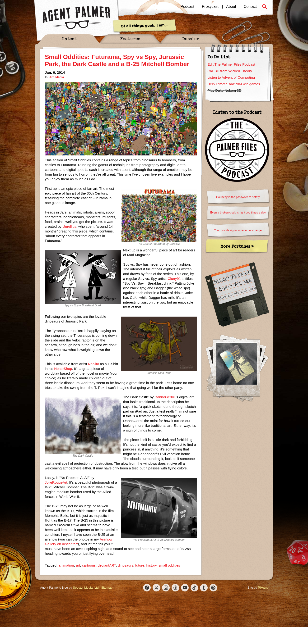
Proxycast (210, 7)
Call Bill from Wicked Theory (229, 71)
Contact (250, 7)
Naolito (93, 364)
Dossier (190, 38)
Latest (69, 38)
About (231, 7)
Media (59, 77)
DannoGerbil (165, 397)
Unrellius (69, 226)
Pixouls (263, 587)
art (78, 565)
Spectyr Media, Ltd (85, 587)
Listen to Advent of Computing (231, 77)
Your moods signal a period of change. (238, 230)
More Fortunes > (237, 246)
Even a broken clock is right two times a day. (238, 212)
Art (51, 77)
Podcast (187, 7)
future (139, 565)
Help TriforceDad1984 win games (233, 84)
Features (130, 38)
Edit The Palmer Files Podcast (231, 64)
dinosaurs (125, 565)
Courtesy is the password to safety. (238, 197)
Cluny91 (174, 279)
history (151, 565)
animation (66, 565)
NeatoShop (63, 369)
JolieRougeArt (56, 482)
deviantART (107, 565)
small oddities (169, 565)
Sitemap (106, 587)
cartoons (89, 565)
